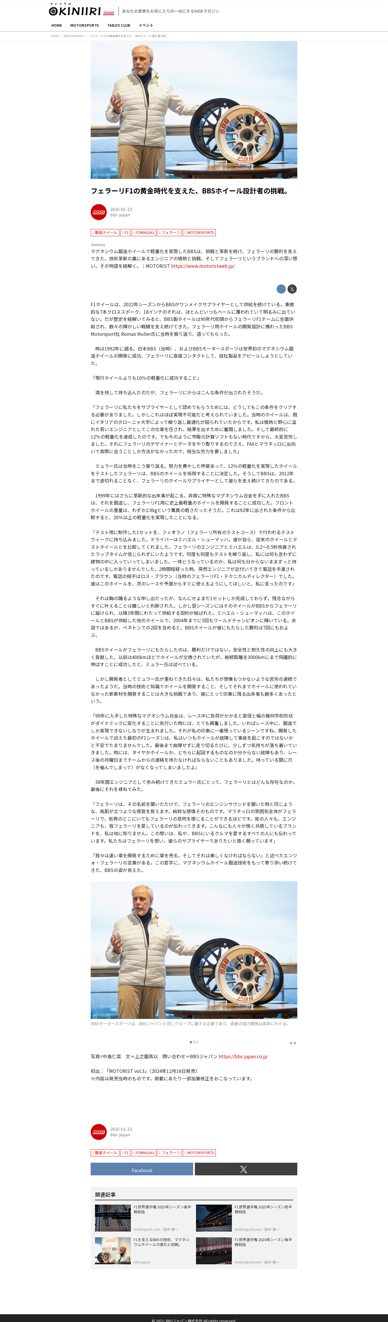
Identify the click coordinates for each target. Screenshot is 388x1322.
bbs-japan (120, 215)
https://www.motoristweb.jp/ (203, 265)
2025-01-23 (121, 209)
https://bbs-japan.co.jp (243, 1056)
